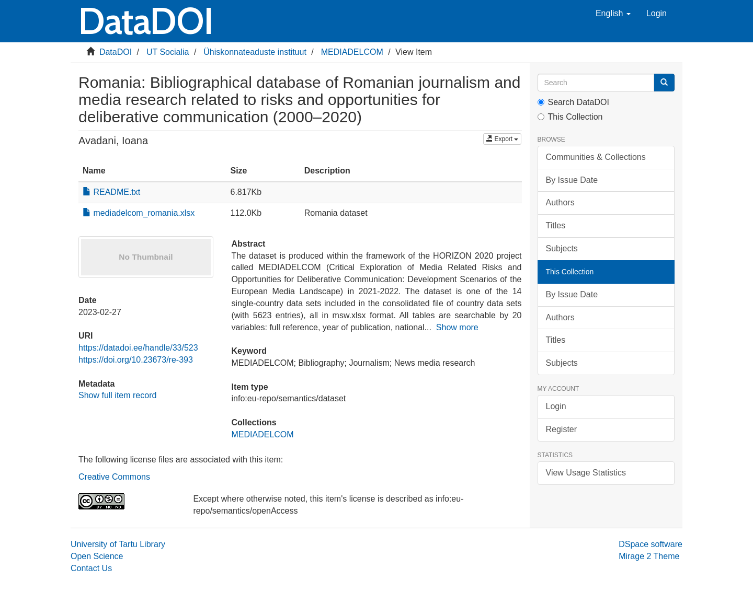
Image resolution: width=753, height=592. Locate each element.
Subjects (562, 248)
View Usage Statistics (586, 472)
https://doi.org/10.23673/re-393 (135, 359)
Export (502, 139)
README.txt (111, 192)
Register (561, 429)
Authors (560, 202)
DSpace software (650, 544)
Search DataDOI (573, 102)
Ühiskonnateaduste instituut (254, 52)
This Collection (570, 116)
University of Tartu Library (118, 544)
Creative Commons (114, 476)
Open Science (97, 556)
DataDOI (115, 52)
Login (556, 406)
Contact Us (91, 568)
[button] (613, 14)
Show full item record (117, 395)
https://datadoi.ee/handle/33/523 (138, 347)
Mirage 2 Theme (649, 556)
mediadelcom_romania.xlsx (139, 212)
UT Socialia (167, 52)
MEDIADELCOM (352, 52)
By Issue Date (572, 180)
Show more (457, 327)
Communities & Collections (596, 157)
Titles (556, 225)
